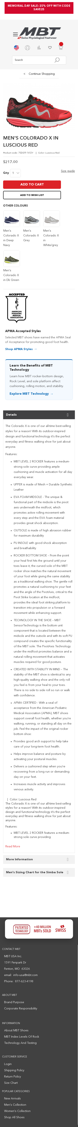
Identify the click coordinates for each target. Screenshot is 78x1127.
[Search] (57, 60)
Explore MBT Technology (29, 394)
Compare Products (39, 48)
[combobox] (39, 60)
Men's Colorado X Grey (31, 235)
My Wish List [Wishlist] (49, 48)
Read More (12, 846)
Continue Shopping (39, 73)
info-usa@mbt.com (25, 975)
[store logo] (39, 33)
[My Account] (28, 48)
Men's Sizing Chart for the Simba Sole (34, 872)
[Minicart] (60, 48)
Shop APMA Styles (19, 349)
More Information (19, 859)
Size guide (68, 171)
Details (11, 414)
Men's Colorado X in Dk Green (11, 275)
